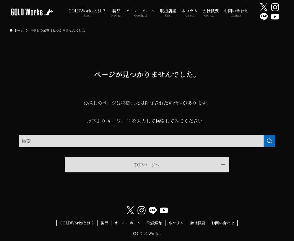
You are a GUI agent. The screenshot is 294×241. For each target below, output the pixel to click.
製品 (104, 223)
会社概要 (197, 223)
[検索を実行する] (269, 141)
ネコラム (176, 223)
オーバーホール (127, 223)
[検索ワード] (147, 141)
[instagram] (275, 7)
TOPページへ (147, 164)
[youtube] (275, 17)
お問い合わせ (222, 223)
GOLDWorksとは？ (77, 223)
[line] (264, 17)
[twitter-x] (264, 7)
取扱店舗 (155, 223)
